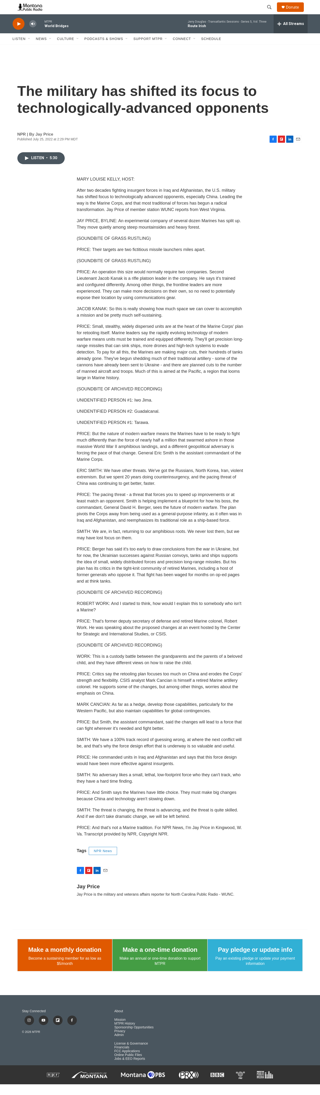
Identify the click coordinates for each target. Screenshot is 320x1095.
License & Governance (131, 1054)
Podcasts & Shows (103, 49)
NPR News (103, 862)
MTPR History (124, 1034)
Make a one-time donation (160, 960)
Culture (65, 49)
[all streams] (291, 34)
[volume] (33, 34)
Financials (121, 1058)
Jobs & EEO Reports (129, 1069)
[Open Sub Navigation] (29, 49)
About (118, 1022)
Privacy (119, 1042)
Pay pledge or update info (255, 960)
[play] (18, 34)
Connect (182, 49)
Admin (119, 1045)
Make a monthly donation (64, 960)
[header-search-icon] (271, 12)
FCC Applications (127, 1062)
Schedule (211, 49)
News (41, 49)
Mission (120, 1030)
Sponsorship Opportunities (134, 1038)
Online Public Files (128, 1065)
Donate (295, 12)
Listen (19, 49)
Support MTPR (148, 49)
